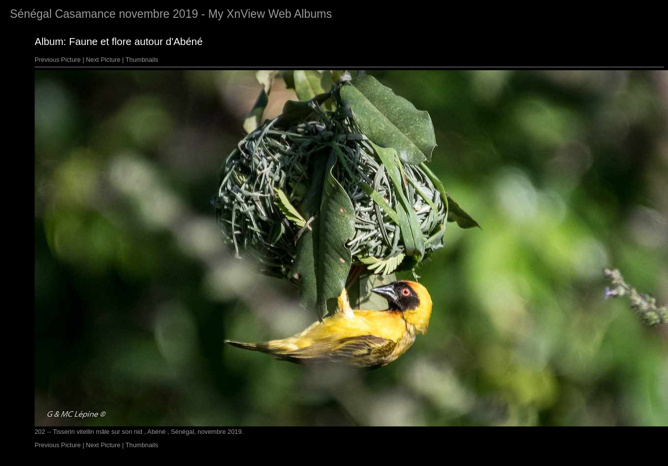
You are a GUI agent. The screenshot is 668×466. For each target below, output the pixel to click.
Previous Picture (58, 59)
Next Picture (103, 59)
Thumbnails (142, 59)
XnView (246, 13)
